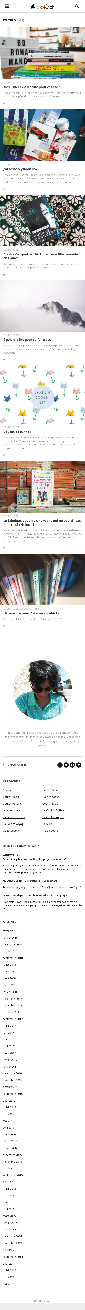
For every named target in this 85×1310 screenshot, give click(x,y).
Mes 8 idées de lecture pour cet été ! (31, 87)
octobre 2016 (11, 1087)
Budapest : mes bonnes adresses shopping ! (40, 895)
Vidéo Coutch (11, 830)
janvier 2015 (10, 1229)
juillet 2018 (9, 964)
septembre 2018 (13, 958)
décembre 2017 (12, 998)
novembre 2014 (12, 1243)
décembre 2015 (12, 1155)
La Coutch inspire (31, 609)
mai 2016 (8, 1121)
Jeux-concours (11, 810)
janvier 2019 (10, 937)
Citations (8, 790)
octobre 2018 (11, 951)
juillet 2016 (9, 1107)
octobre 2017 (11, 1012)
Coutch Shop (50, 803)
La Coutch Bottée (53, 810)
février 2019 (10, 931)
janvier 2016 (10, 1148)
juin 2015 (8, 1195)
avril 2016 (8, 1127)
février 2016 (10, 1141)
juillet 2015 (9, 1188)
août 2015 (9, 1182)
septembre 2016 (13, 1094)
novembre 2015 (12, 1161)
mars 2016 (9, 1134)
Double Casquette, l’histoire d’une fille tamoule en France (40, 256)
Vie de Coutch (50, 830)
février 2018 (10, 985)
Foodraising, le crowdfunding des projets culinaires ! (34, 859)
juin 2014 (8, 1277)
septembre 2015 (13, 1175)
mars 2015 (9, 1216)
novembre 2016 (12, 1080)
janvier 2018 (10, 992)
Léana (6, 895)
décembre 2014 (12, 1236)
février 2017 (10, 1060)
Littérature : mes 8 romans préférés (31, 613)
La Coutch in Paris (14, 817)
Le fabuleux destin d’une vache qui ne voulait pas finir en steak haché (42, 522)
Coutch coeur (11, 427)
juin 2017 (8, 1032)
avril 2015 (8, 1209)
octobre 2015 (11, 1168)
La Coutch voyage (14, 824)
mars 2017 (9, 1053)
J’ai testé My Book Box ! (21, 169)
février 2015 (10, 1222)
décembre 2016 (12, 1073)
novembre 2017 (12, 1005)
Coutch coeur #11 (17, 431)
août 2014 (9, 1263)
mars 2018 (9, 978)
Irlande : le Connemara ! (44, 880)
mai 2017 (8, 1039)
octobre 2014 (11, 1250)
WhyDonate (10, 854)
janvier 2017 (10, 1066)
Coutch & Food (51, 790)
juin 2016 (8, 1114)
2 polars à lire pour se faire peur (28, 339)
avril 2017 (8, 1046)
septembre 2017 (13, 1019)
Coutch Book (11, 82)
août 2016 (9, 1100)
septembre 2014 (13, 1257)
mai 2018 (8, 971)
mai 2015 (8, 1202)
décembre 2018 (12, 944)
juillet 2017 (9, 1026)
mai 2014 (8, 1284)
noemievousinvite (14, 880)
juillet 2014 (9, 1270)
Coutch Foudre (12, 803)
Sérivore (47, 824)
